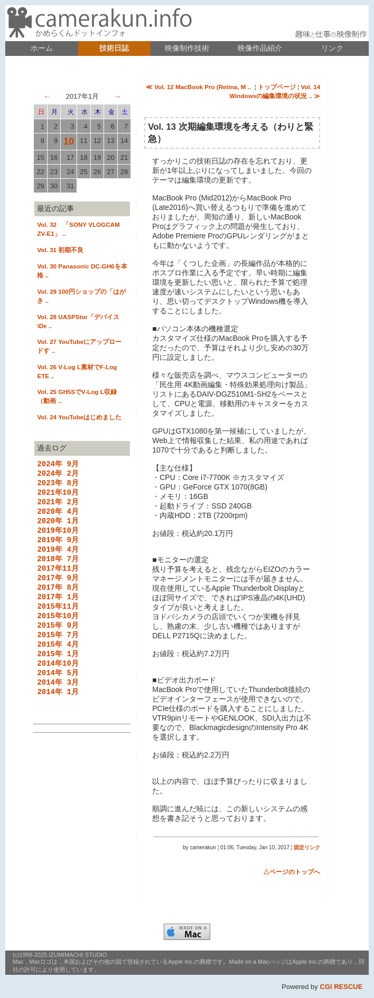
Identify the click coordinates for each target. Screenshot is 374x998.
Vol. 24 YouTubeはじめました (79, 417)
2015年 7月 (57, 654)
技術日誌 (114, 48)
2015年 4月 (57, 665)
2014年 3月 (57, 707)
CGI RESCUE (341, 987)
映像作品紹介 (260, 48)
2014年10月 (57, 686)
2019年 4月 (57, 559)
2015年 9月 (57, 644)
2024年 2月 (57, 475)
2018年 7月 (57, 570)
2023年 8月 (57, 486)
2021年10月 (57, 496)
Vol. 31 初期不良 (60, 249)
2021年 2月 (57, 507)
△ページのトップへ (291, 871)
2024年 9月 (57, 464)
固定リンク (307, 847)
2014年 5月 (57, 697)
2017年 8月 (57, 602)
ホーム (42, 48)
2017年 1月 (57, 612)
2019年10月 (57, 538)
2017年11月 (57, 580)
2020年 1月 (57, 528)
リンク (332, 48)
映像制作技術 (187, 48)
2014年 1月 (57, 718)
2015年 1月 (57, 675)
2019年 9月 (57, 549)
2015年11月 (57, 623)
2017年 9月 (57, 591)
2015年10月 (57, 633)
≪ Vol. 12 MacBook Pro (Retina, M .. (199, 86)
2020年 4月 (57, 517)
